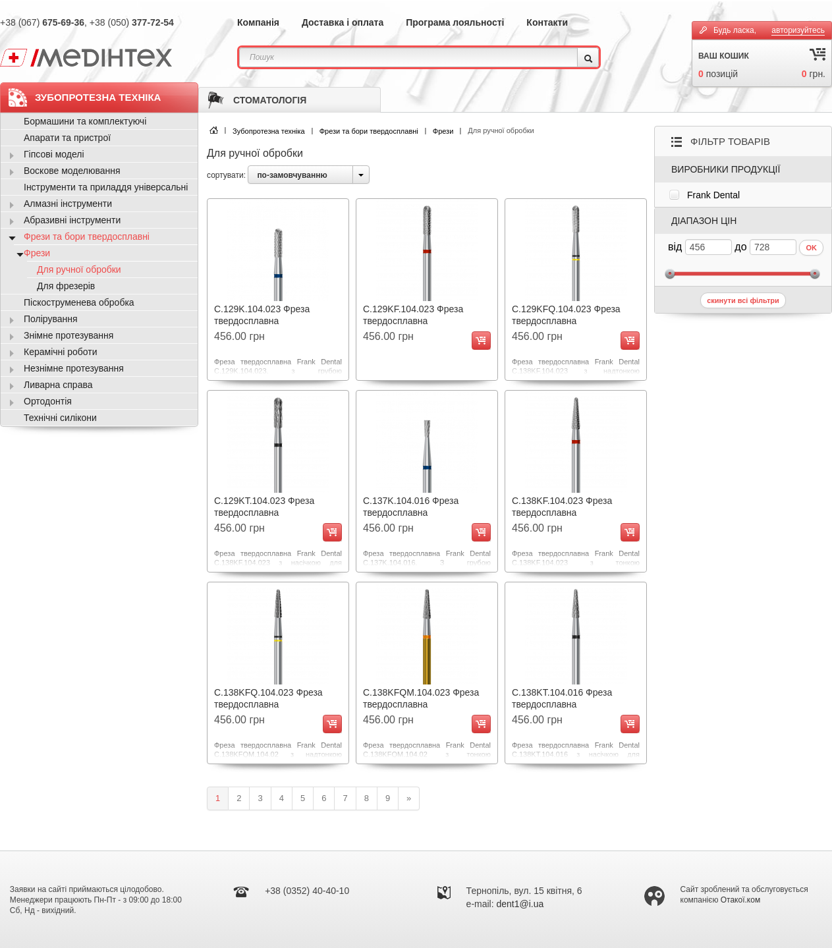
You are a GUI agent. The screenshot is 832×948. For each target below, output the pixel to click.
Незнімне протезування (74, 368)
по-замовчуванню (292, 175)
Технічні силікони (60, 417)
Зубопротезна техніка (269, 131)
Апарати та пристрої (67, 137)
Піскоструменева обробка (79, 302)
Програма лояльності (455, 22)
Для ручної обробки (79, 269)
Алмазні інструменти (68, 203)
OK (811, 248)
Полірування (51, 319)
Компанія (258, 22)
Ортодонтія (48, 401)
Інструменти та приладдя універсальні (106, 187)
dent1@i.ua (520, 904)
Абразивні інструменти (72, 220)
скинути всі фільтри (743, 300)
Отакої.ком (740, 900)
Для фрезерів (66, 286)
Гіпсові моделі (54, 154)
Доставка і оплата (342, 22)
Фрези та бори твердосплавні (368, 131)
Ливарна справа (58, 385)
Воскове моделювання (72, 171)
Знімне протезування (68, 335)
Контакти (547, 22)
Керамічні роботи (60, 352)
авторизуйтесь (798, 30)
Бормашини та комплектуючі (85, 121)
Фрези (443, 131)
